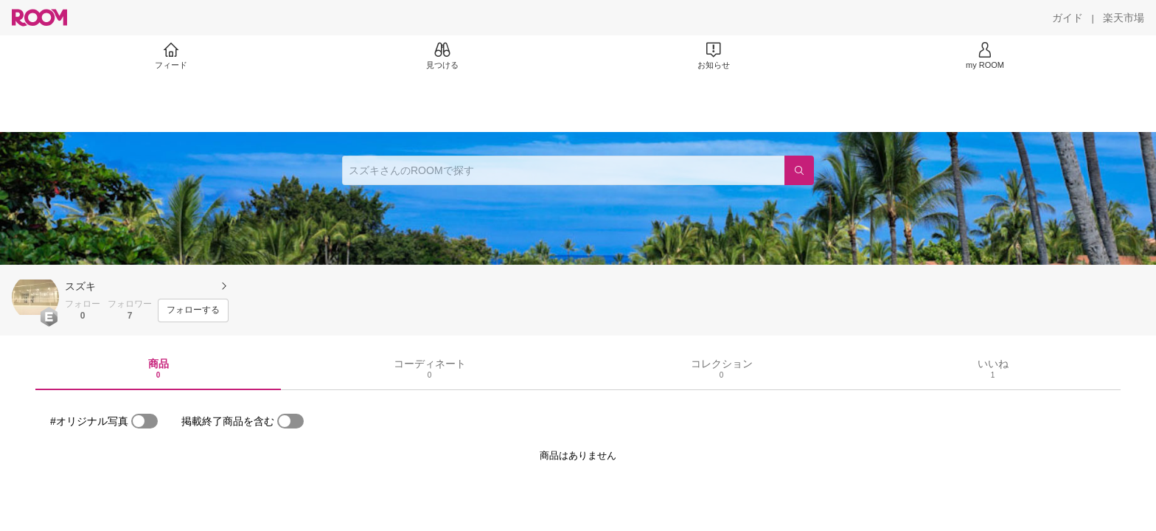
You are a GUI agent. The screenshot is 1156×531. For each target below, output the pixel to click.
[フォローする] (193, 310)
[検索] (799, 170)
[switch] (144, 421)
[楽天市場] (1123, 17)
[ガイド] (1067, 17)
